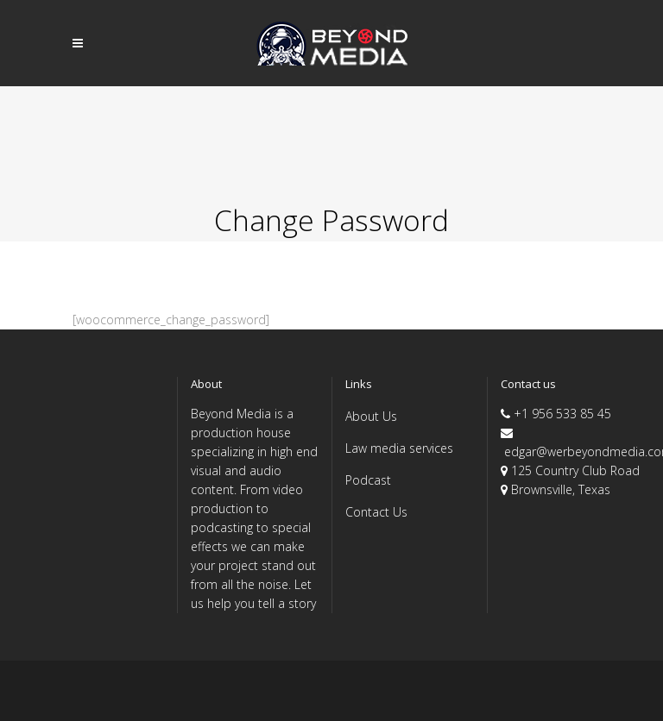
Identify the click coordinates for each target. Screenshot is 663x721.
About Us (371, 416)
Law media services (399, 448)
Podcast (368, 480)
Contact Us (376, 512)
